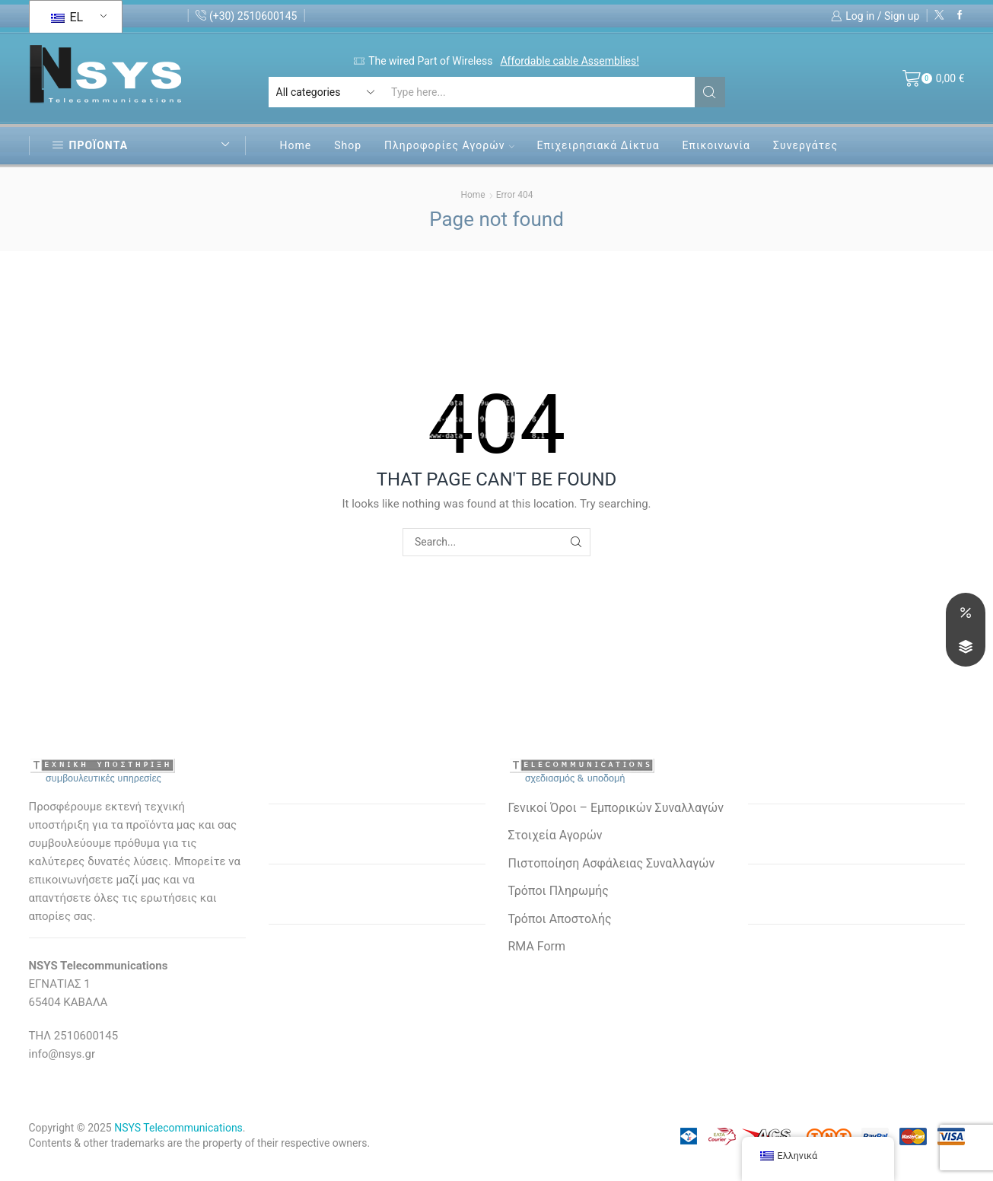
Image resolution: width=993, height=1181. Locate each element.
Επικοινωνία (716, 145)
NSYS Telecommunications (178, 1128)
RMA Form (536, 946)
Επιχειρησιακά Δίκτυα (598, 145)
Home (296, 145)
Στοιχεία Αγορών (555, 835)
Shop (347, 145)
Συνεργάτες (805, 145)
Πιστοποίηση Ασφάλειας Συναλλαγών (611, 863)
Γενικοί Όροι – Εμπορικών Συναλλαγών (616, 808)
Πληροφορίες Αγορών (449, 145)
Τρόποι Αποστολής (560, 919)
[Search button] (710, 92)
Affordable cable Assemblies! (569, 61)
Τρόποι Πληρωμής (558, 890)
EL (67, 17)
